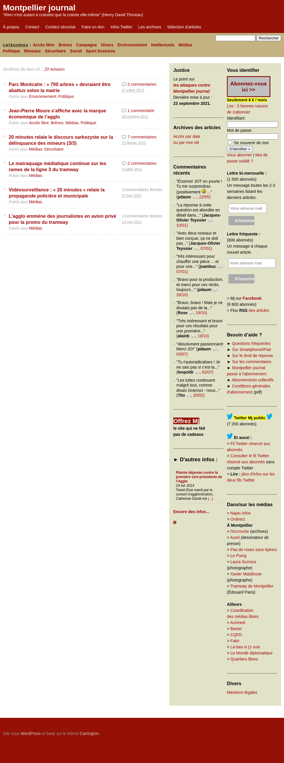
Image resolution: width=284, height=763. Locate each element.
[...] (210, 499)
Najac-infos (240, 513)
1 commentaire (141, 110)
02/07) (207, 372)
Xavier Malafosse (245, 574)
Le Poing (238, 555)
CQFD (236, 634)
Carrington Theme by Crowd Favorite (245, 731)
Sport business (100, 51)
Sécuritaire (55, 51)
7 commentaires (142, 137)
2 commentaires (142, 84)
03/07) (182, 354)
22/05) (205, 197)
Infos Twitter (121, 27)
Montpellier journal (39, 7)
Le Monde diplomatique (251, 653)
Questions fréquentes (251, 343)
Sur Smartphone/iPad (251, 349)
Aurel (235, 537)
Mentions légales (242, 692)
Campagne (86, 45)
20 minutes (54, 69)
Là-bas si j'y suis (245, 647)
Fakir (234, 640)
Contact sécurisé (60, 27)
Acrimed (237, 622)
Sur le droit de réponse (252, 355)
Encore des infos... (191, 511)
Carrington (89, 733)
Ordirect (237, 519)
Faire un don (93, 27)
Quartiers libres (244, 659)
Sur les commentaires (251, 361)
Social (76, 51)
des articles (259, 310)
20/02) (199, 395)
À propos (11, 27)
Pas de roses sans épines (253, 549)
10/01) (182, 225)
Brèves (65, 45)
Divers (107, 45)
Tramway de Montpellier (252, 586)
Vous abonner (239, 155)
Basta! (236, 628)
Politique (11, 51)
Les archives (149, 27)
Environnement (132, 45)
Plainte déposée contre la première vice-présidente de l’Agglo (199, 477)
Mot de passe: (239, 130)
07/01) (206, 248)
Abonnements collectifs (253, 380)
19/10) (201, 312)
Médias (185, 45)
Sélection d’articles (184, 27)
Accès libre (43, 45)
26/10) (182, 294)
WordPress (31, 733)
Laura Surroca (243, 561)
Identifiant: (236, 118)
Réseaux (32, 51)
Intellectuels (162, 45)
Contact (32, 27)
